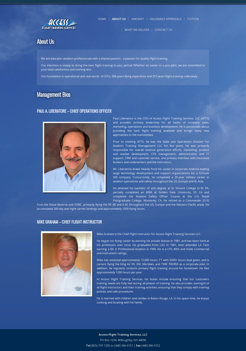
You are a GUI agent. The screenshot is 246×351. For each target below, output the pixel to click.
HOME (102, 19)
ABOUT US (119, 19)
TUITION (193, 19)
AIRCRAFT (138, 19)
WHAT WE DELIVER (137, 30)
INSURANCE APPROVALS (165, 19)
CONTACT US (163, 30)
